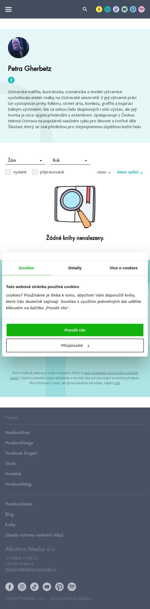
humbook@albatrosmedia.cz (31, 569)
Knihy (10, 525)
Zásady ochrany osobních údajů (34, 535)
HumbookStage (19, 443)
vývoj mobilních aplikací (70, 599)
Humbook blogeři (21, 453)
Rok (70, 160)
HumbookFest (17, 433)
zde (117, 383)
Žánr (25, 160)
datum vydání (131, 172)
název (105, 172)
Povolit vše (74, 330)
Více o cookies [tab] (124, 268)
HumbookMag (18, 484)
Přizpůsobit (75, 345)
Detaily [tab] (75, 268)
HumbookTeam (18, 504)
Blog (9, 514)
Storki (10, 464)
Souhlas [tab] (26, 268)
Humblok (13, 474)
